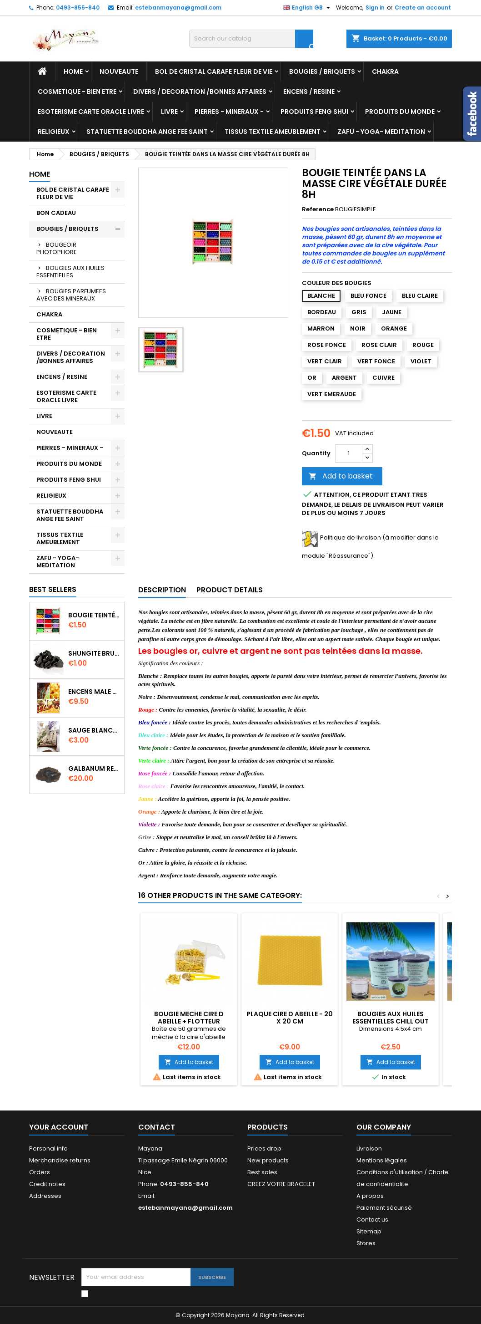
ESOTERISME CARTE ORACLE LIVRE (91, 111)
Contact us (372, 1219)
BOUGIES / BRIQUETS (322, 71)
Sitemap (368, 1231)
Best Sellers (52, 589)
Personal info (48, 1148)
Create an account (423, 7)
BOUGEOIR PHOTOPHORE (56, 248)
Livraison (369, 1148)
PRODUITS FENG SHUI (314, 111)
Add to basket (341, 476)
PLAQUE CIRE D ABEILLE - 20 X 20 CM (289, 1017)
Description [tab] (162, 590)
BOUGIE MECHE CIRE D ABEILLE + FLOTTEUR (189, 1017)
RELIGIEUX (54, 131)
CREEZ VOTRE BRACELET (281, 1184)
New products (268, 1160)
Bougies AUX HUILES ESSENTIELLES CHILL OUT (390, 1017)
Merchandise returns (59, 1160)
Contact (156, 1127)
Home (73, 71)
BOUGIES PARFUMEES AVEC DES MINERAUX (71, 295)
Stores (366, 1243)
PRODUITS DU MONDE (400, 111)
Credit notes (47, 1184)
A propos (370, 1196)
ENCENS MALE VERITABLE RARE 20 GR (94, 691)
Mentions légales (381, 1160)
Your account (58, 1127)
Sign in (375, 7)
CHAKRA (385, 71)
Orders (39, 1172)
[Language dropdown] (307, 7)
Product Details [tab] (229, 590)
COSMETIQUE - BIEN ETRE (77, 91)
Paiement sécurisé (384, 1207)
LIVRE (169, 111)
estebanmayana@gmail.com (178, 7)
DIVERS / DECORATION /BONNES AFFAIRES (199, 91)
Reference (318, 209)
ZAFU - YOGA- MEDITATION (381, 131)
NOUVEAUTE (119, 71)
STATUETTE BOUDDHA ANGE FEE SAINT (147, 131)
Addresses (45, 1196)
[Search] (251, 39)
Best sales (262, 1172)
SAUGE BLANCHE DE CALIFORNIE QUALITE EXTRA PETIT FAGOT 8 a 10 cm (94, 730)
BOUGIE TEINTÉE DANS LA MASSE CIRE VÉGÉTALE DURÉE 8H (94, 615)
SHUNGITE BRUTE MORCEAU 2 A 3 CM (94, 653)
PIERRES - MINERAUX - (229, 111)
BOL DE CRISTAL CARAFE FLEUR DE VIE (213, 71)
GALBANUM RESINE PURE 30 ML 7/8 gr (94, 768)
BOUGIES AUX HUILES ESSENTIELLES (70, 272)
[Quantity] (348, 453)
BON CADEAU (56, 213)
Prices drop (264, 1148)
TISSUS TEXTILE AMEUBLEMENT (273, 131)
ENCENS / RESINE (309, 91)
